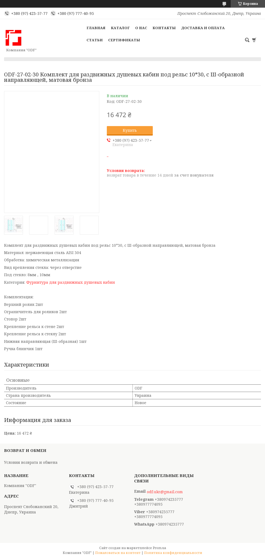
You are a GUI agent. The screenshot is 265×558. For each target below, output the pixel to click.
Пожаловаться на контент (118, 552)
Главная (96, 27)
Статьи (95, 40)
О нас (141, 27)
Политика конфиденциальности (173, 552)
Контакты (164, 27)
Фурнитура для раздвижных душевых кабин (70, 282)
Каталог (120, 27)
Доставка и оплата (203, 27)
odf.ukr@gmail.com (165, 491)
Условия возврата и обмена (31, 462)
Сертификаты (124, 40)
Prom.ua (159, 548)
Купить (130, 130)
